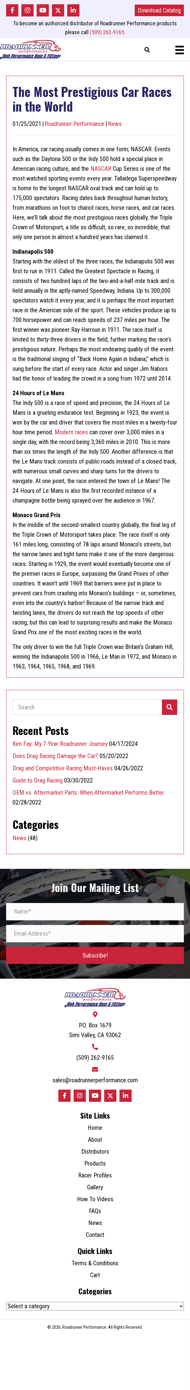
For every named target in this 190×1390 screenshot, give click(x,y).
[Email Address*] (95, 933)
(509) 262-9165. (107, 32)
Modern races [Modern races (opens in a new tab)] (71, 432)
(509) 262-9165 (95, 1057)
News (115, 123)
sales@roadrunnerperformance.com (95, 1080)
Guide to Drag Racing (38, 780)
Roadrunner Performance (74, 123)
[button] (12, 10)
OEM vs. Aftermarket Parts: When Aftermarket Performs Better (90, 792)
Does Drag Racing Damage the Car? (55, 756)
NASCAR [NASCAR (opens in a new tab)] (100, 168)
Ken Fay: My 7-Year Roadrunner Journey (60, 743)
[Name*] (95, 911)
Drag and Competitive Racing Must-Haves (63, 768)
